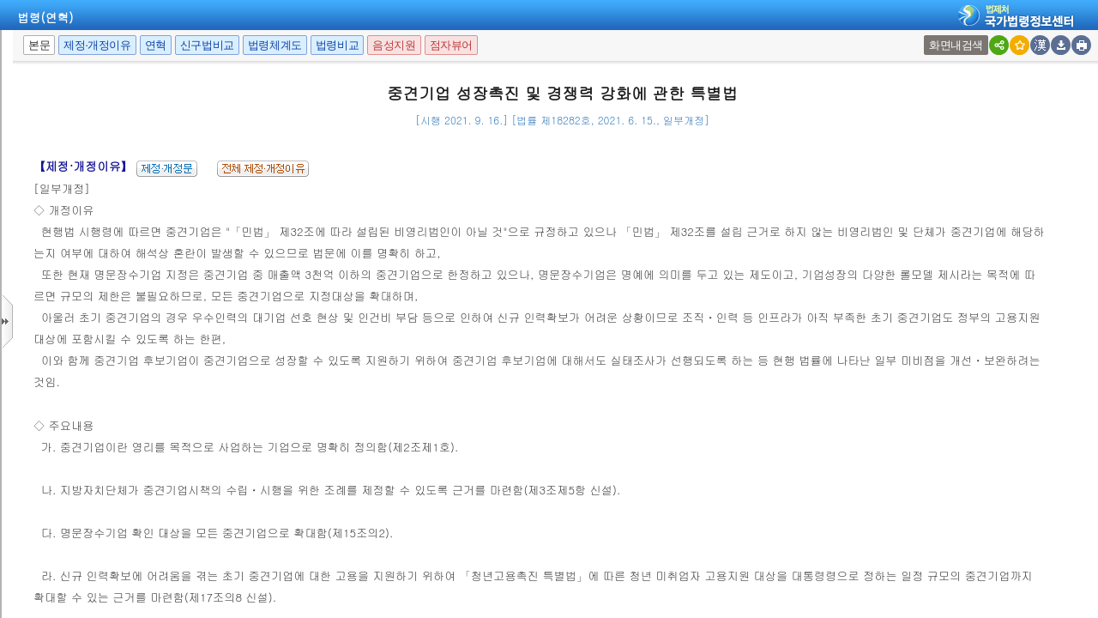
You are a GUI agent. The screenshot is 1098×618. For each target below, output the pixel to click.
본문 (39, 45)
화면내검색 (956, 45)
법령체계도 (275, 45)
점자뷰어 (451, 45)
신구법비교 (207, 45)
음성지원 (393, 45)
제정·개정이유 (96, 45)
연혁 (155, 45)
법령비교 (337, 45)
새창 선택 (929, 35)
